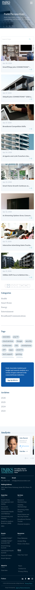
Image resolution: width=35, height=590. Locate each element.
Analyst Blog (22, 541)
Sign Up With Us (13, 380)
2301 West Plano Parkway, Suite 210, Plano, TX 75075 (16, 488)
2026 (3, 398)
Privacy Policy (23, 571)
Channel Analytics (24, 524)
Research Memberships (22, 501)
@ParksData (24, 446)
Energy (4, 307)
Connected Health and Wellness (7, 512)
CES (16, 345)
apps (11, 350)
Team (20, 566)
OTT (4, 350)
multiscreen (7, 345)
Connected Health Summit (7, 552)
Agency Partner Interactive (23, 587)
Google (19, 341)
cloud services (8, 341)
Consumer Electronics (5, 508)
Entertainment (7, 311)
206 (26, 285)
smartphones (26, 345)
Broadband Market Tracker (24, 520)
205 (22, 285)
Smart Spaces (6, 558)
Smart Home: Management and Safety (7, 502)
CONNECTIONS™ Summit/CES (6, 542)
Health (4, 298)
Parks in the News (23, 544)
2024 (3, 407)
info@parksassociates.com (21, 480)
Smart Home (6, 303)
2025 (3, 402)
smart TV (19, 350)
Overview (4, 570)
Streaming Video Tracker (23, 510)
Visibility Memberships (22, 506)
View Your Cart (23, 555)
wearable (6, 337)
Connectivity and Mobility (7, 517)
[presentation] (27, 458)
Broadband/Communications (13, 316)
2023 (3, 411)
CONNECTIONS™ (6, 538)
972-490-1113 (5, 480)
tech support (7, 354)
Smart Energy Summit (5, 547)
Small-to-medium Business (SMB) (7, 522)
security (29, 341)
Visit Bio (24, 451)
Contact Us (22, 568)
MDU (2, 526)
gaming (19, 354)
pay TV (15, 337)
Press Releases (22, 538)
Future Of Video (6, 555)
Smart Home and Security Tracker (23, 515)
